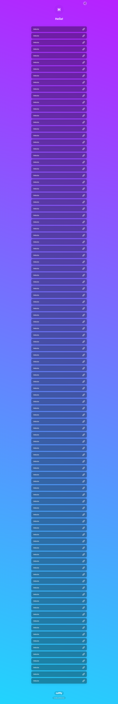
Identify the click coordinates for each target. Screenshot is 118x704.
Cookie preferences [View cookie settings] (59, 698)
